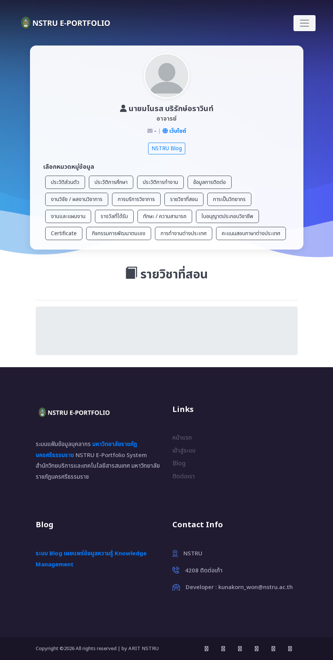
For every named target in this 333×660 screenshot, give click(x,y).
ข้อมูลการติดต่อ (209, 182)
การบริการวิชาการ (136, 199)
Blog (179, 463)
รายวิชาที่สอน (184, 199)
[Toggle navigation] (305, 23)
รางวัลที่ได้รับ (114, 216)
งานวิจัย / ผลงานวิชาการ (77, 199)
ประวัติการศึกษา (111, 182)
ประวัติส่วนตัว (65, 182)
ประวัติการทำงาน (160, 182)
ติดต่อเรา (183, 476)
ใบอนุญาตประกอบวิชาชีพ (227, 216)
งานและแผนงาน (68, 216)
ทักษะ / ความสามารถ (164, 216)
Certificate (64, 233)
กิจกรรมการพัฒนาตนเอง (118, 233)
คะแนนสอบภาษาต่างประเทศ (251, 233)
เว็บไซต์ (174, 131)
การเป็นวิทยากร (229, 199)
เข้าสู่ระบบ (184, 450)
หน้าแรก (182, 437)
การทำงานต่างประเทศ (184, 233)
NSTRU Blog (167, 148)
